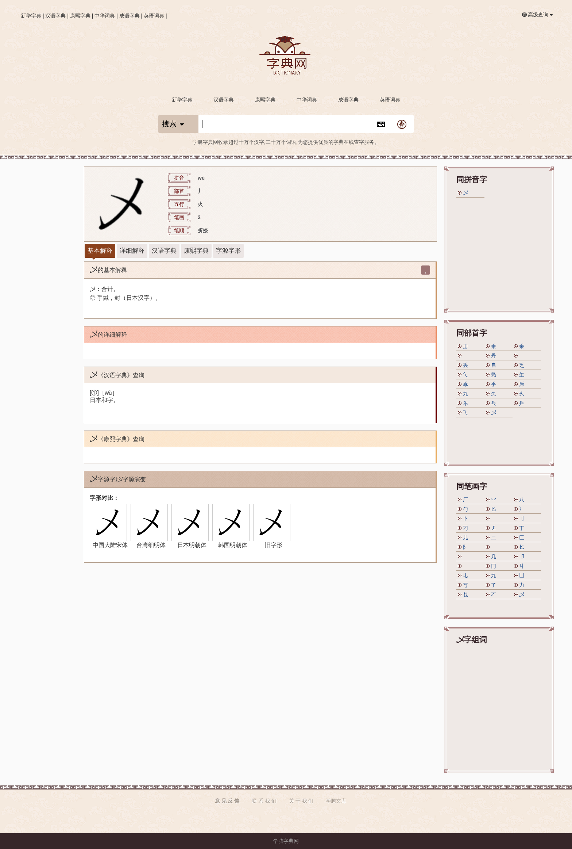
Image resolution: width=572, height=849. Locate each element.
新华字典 (31, 16)
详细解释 (132, 250)
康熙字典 (80, 16)
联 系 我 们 (264, 801)
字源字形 (228, 250)
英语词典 (154, 16)
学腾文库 (336, 801)
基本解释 (100, 250)
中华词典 (104, 16)
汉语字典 (55, 16)
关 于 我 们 (301, 801)
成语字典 (129, 16)
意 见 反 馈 (227, 801)
